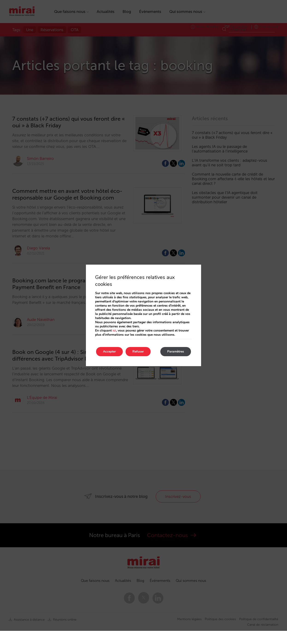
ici (114, 330)
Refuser (138, 351)
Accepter (109, 351)
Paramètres (175, 351)
